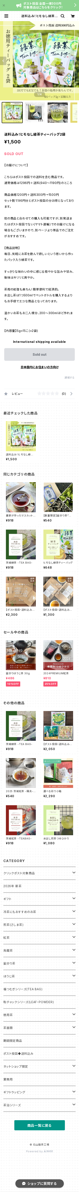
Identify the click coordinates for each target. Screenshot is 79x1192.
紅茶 (6, 937)
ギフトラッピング (14, 1092)
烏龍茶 (8, 950)
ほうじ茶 (9, 976)
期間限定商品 (12, 1040)
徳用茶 (8, 1015)
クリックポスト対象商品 (19, 873)
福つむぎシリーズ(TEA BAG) (23, 989)
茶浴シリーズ (12, 1105)
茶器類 (8, 1028)
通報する (69, 377)
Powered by (39, 1151)
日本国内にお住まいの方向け (40, 367)
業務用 (8, 1079)
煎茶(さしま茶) (13, 924)
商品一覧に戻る (39, 1125)
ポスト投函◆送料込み (18, 1053)
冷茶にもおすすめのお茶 (19, 912)
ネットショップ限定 (15, 1066)
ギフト (7, 899)
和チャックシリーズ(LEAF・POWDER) (28, 1002)
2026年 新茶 (12, 886)
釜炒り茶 (9, 963)
